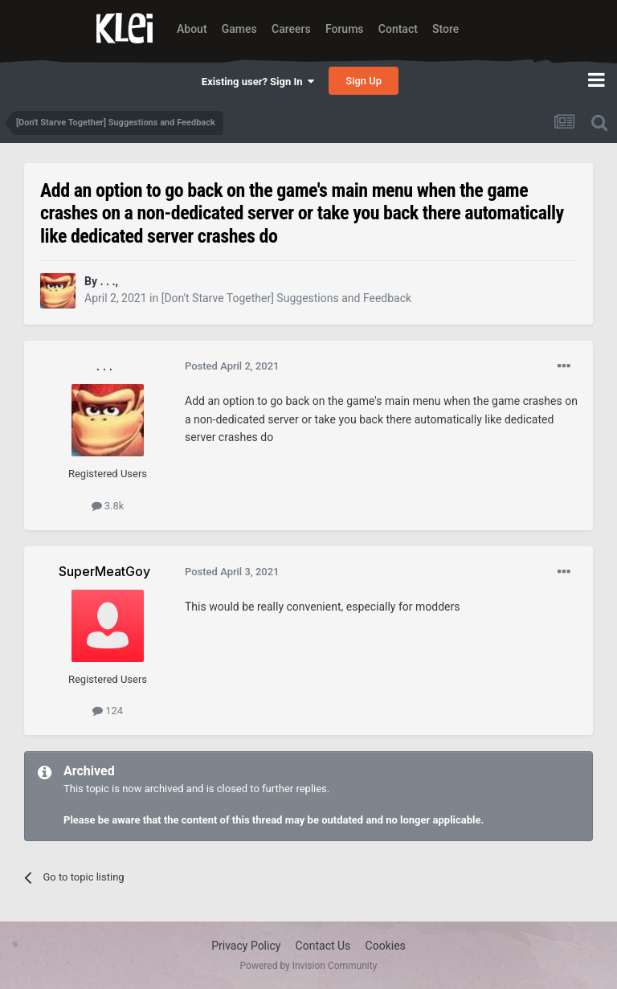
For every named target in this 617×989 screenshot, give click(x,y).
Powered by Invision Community (309, 965)
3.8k (108, 506)
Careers (291, 28)
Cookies (386, 945)
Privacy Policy (245, 945)
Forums (344, 28)
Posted (232, 366)
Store (445, 28)
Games (239, 28)
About (192, 28)
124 (107, 711)
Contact (398, 28)
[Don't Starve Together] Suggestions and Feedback (286, 298)
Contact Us (323, 945)
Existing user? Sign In (258, 82)
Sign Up (363, 81)
